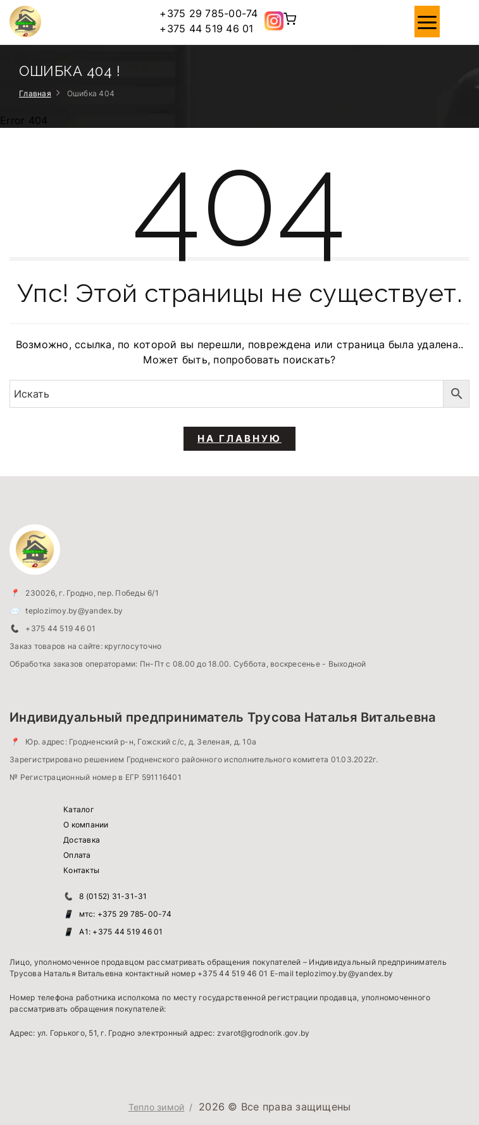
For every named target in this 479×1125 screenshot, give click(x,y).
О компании (86, 824)
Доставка (81, 840)
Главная (35, 93)
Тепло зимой (156, 1107)
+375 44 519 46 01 (206, 28)
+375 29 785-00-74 (208, 13)
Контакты (81, 870)
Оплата (77, 855)
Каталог (78, 809)
